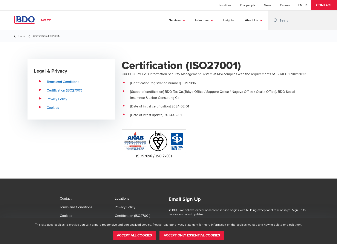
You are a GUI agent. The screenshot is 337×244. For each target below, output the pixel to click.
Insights (228, 20)
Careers (285, 5)
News (267, 5)
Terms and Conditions (63, 81)
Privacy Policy (57, 98)
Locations (225, 5)
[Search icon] (275, 20)
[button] (324, 5)
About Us (251, 20)
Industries (202, 20)
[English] (300, 5)
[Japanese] (306, 5)
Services (175, 20)
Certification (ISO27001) (64, 90)
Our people (247, 5)
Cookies (53, 107)
